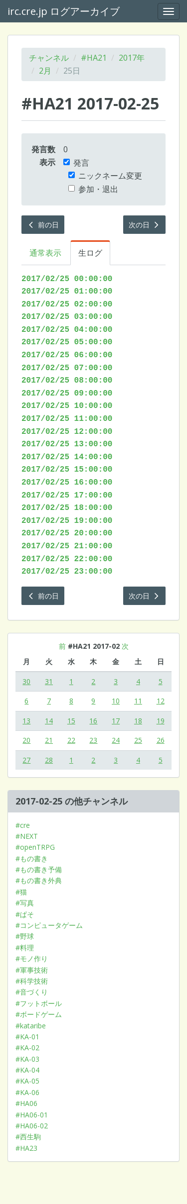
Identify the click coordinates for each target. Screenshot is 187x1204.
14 (49, 720)
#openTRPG (35, 847)
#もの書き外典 (38, 880)
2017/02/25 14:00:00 (66, 457)
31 (49, 681)
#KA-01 (27, 1036)
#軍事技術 (31, 970)
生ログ (90, 252)
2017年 (132, 57)
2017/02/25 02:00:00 (66, 304)
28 (49, 760)
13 (26, 720)
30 (26, 681)
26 (161, 740)
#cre (22, 825)
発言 (76, 162)
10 (116, 700)
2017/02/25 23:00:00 (66, 571)
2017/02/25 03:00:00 (66, 316)
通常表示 (45, 252)
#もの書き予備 (38, 869)
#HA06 (26, 1103)
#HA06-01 (31, 1114)
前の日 (43, 224)
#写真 (24, 902)
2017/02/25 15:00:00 (66, 469)
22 (71, 740)
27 (26, 760)
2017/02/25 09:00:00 (66, 393)
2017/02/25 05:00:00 (66, 342)
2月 (45, 70)
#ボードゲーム (38, 1014)
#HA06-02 (31, 1125)
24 (116, 740)
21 (49, 740)
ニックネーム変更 (105, 175)
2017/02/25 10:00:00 (66, 405)
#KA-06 (27, 1092)
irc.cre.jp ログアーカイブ (63, 11)
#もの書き (31, 858)
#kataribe (30, 1025)
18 (138, 720)
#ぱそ (24, 914)
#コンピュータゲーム (49, 925)
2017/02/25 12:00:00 (66, 431)
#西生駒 (28, 1136)
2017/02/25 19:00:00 (66, 520)
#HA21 (94, 57)
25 (138, 740)
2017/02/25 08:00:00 (66, 380)
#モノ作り (31, 958)
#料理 (24, 947)
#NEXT (26, 836)
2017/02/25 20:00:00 (66, 533)
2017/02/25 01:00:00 (66, 291)
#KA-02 (27, 1047)
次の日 (145, 224)
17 (116, 720)
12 (161, 700)
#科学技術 (31, 981)
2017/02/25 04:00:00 (66, 329)
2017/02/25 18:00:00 (66, 507)
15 (71, 720)
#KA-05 (27, 1081)
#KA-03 (27, 1059)
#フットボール (38, 1003)
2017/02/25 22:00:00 (66, 559)
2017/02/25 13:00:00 (66, 444)
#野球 (24, 936)
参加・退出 (93, 189)
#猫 (21, 892)
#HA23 (26, 1148)
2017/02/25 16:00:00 (66, 482)
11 (138, 700)
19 (161, 720)
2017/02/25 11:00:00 (66, 418)
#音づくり (31, 992)
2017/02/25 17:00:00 (66, 495)
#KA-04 (27, 1070)
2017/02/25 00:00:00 (66, 279)
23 (93, 740)
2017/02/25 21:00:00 (66, 546)
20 (26, 740)
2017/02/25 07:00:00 (66, 368)
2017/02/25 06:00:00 (66, 355)
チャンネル (49, 57)
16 (93, 720)
